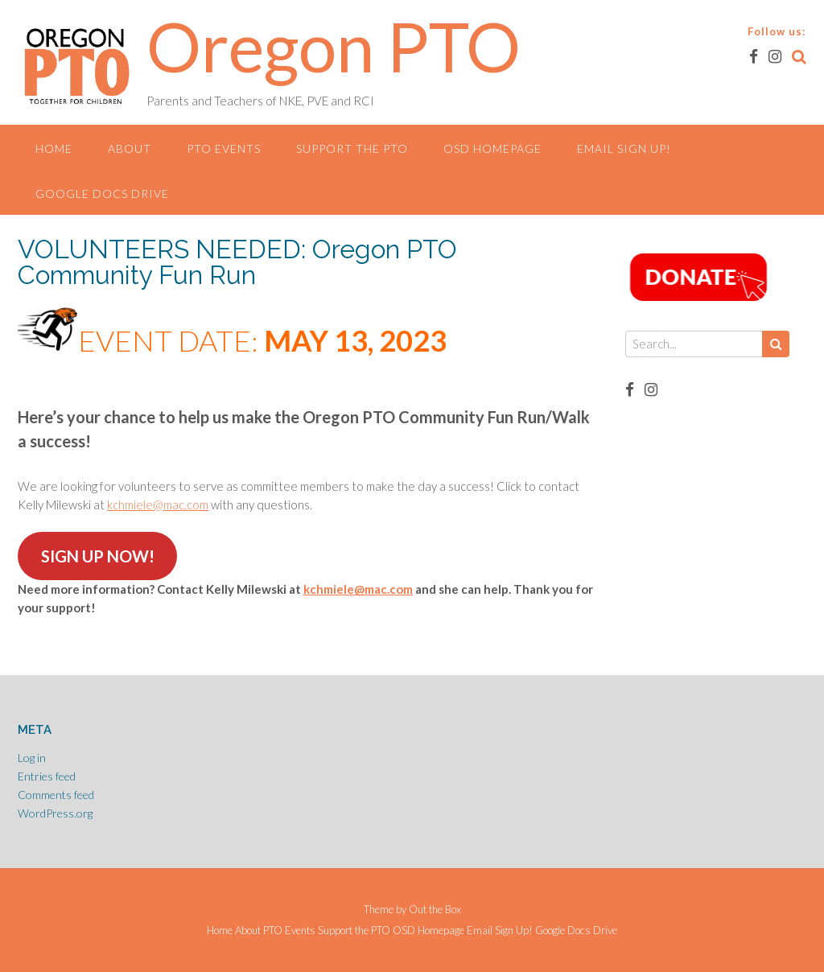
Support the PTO (352, 148)
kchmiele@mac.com (157, 504)
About (129, 148)
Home (53, 148)
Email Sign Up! (624, 148)
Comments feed (56, 794)
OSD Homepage (492, 148)
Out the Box (435, 909)
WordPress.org (55, 813)
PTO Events (224, 148)
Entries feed (47, 776)
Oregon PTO (333, 46)
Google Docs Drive (102, 193)
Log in (32, 757)
